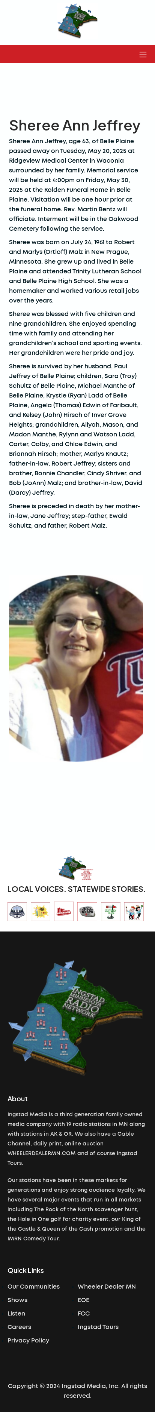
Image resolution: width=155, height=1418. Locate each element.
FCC (84, 1314)
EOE (83, 1300)
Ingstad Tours (98, 1327)
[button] (142, 54)
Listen (16, 1314)
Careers (19, 1327)
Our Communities (34, 1287)
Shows (17, 1300)
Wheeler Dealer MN (107, 1287)
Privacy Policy (28, 1341)
